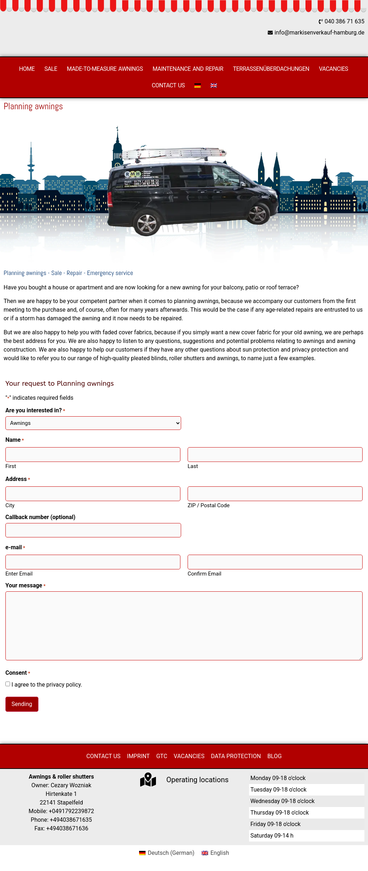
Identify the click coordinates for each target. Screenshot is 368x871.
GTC (161, 755)
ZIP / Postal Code (209, 505)
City (9, 505)
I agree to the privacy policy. (47, 684)
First (10, 466)
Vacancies (333, 68)
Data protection (236, 755)
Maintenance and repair (187, 68)
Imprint (138, 755)
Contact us (168, 85)
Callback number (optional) (40, 517)
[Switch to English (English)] (215, 853)
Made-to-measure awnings (105, 68)
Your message (25, 585)
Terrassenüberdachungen (271, 68)
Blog (274, 755)
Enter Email (19, 573)
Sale (50, 68)
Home (26, 68)
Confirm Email (204, 573)
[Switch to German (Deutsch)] (166, 853)
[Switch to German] (197, 85)
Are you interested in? (35, 410)
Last (193, 466)
